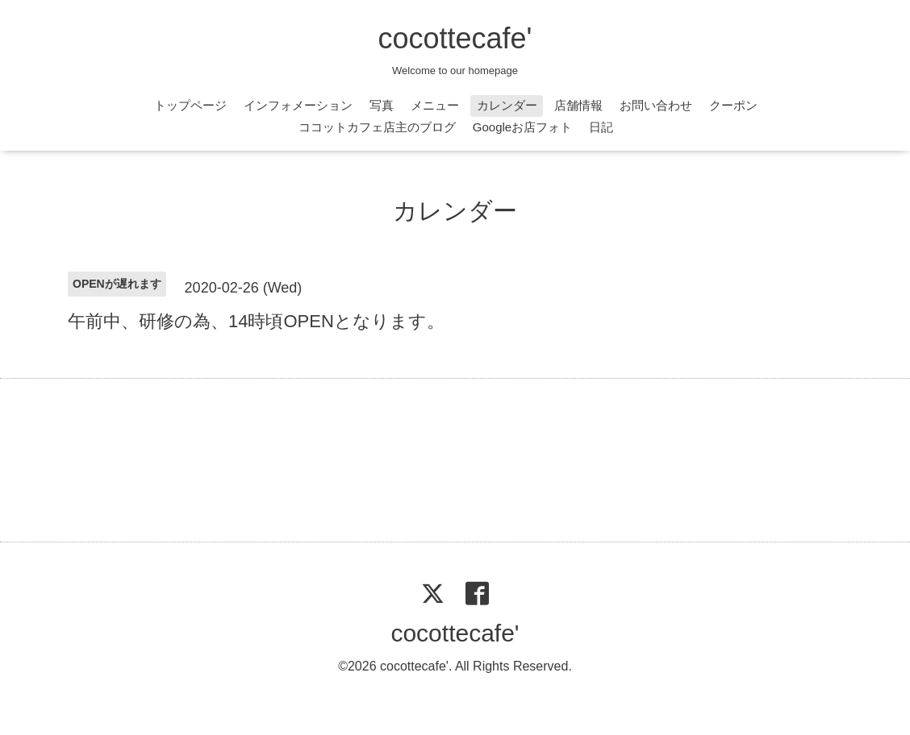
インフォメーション (298, 105)
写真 (381, 105)
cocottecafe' (455, 38)
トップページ (190, 105)
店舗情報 (578, 105)
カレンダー (507, 105)
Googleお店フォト (522, 127)
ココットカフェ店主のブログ (377, 127)
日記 (601, 127)
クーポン (733, 105)
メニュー (435, 105)
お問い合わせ (656, 105)
